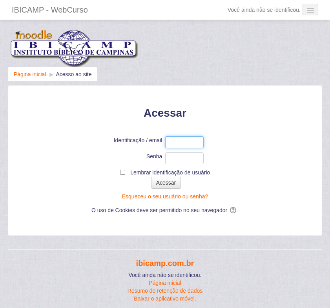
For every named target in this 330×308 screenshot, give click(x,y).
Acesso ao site (73, 74)
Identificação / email (138, 140)
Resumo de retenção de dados (165, 291)
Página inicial (165, 283)
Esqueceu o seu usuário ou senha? (165, 196)
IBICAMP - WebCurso (50, 10)
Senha (154, 156)
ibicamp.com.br (165, 263)
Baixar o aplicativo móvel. (165, 298)
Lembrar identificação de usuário (170, 172)
